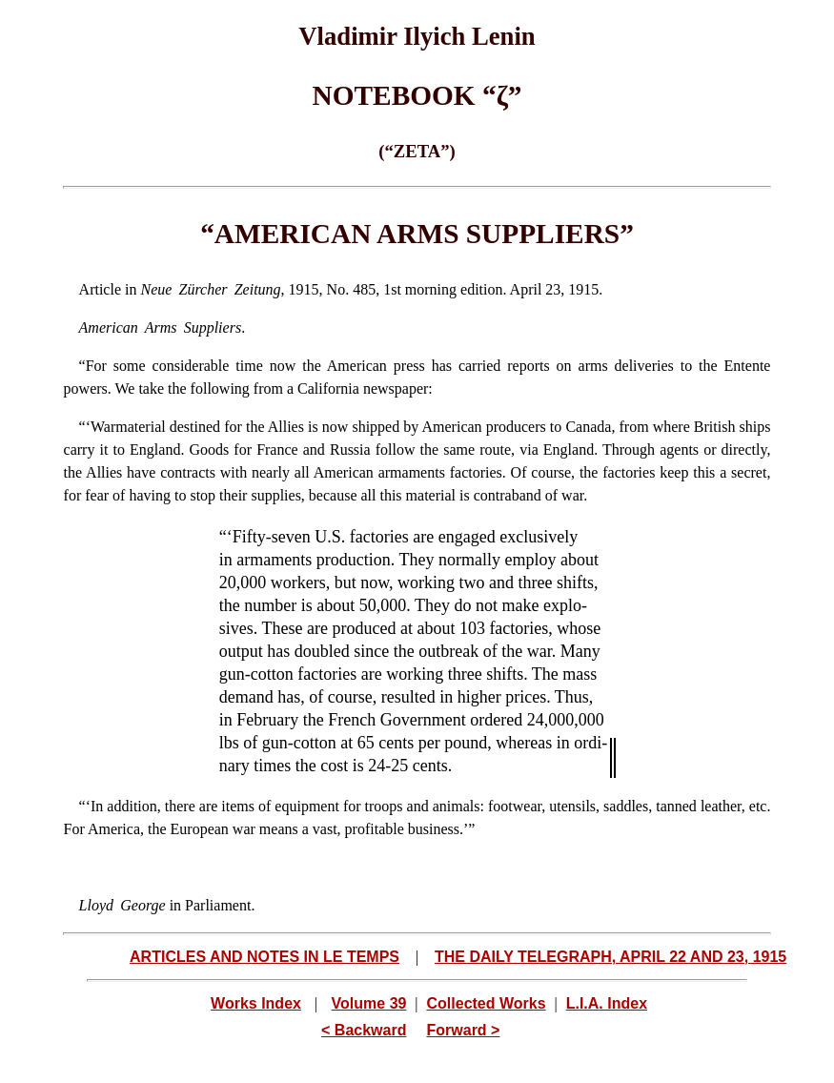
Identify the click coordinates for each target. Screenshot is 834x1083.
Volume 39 (369, 1003)
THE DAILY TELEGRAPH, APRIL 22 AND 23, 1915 (610, 957)
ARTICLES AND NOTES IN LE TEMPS (264, 957)
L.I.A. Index (606, 1003)
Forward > (463, 1030)
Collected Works (486, 1003)
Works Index (256, 1003)
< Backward (363, 1030)
